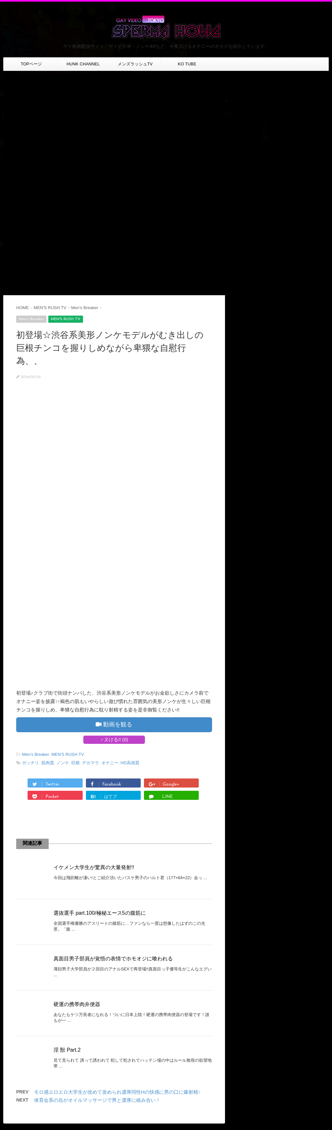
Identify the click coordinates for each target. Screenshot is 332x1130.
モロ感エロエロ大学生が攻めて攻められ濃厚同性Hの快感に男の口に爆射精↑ (117, 1092)
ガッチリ (30, 762)
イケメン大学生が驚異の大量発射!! (93, 867)
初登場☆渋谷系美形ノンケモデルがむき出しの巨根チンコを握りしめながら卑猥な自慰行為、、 (110, 348)
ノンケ (62, 762)
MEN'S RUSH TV (67, 754)
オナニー (109, 762)
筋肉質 (48, 762)
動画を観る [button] (114, 724)
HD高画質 (130, 762)
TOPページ (31, 64)
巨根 (75, 762)
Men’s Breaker (35, 754)
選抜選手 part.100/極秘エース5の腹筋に (99, 913)
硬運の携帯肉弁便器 (76, 1004)
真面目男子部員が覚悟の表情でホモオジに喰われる (113, 958)
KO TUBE (187, 64)
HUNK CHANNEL (83, 64)
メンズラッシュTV (135, 64)
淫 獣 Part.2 (67, 1050)
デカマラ (90, 762)
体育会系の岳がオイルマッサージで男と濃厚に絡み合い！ (97, 1100)
